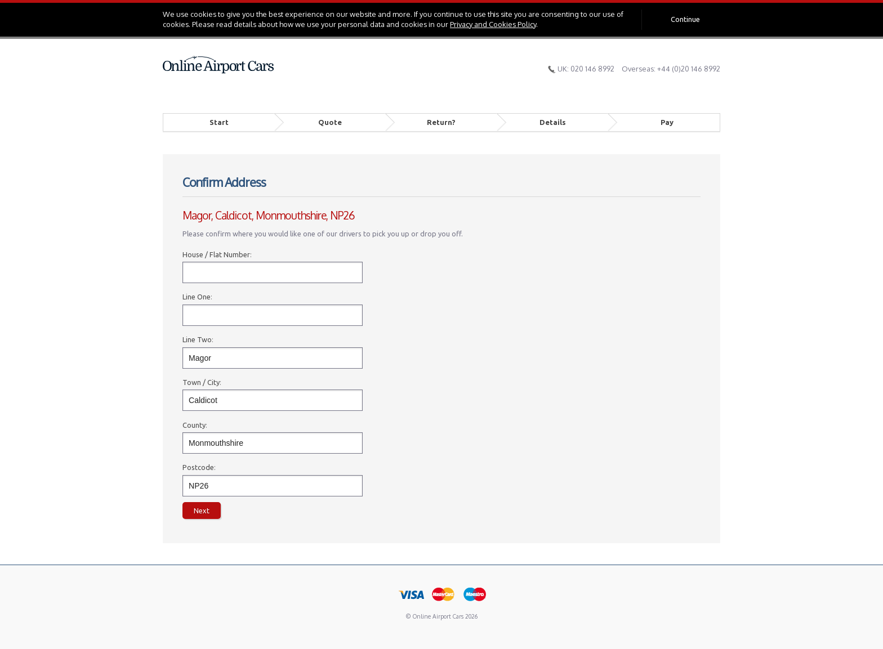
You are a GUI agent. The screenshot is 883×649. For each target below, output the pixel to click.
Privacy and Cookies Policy (493, 24)
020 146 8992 (592, 68)
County (194, 425)
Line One (196, 297)
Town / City (201, 382)
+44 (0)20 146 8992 (688, 68)
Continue (685, 19)
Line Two (197, 339)
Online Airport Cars (218, 65)
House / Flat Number (216, 254)
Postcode (198, 467)
